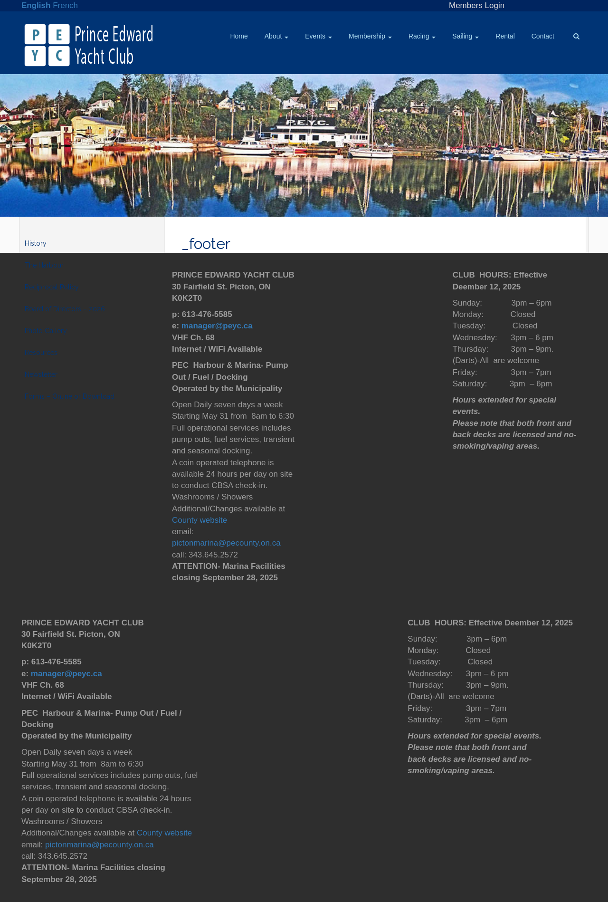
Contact (543, 36)
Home (238, 36)
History (36, 243)
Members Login (476, 5)
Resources (41, 352)
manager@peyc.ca (217, 325)
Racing (422, 36)
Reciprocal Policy (52, 287)
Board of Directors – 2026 (65, 309)
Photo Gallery (46, 331)
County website (199, 520)
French (65, 5)
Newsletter (41, 374)
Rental (504, 36)
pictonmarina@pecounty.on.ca (226, 542)
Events (318, 36)
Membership (370, 36)
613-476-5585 (207, 314)
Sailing (465, 36)
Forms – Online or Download (69, 396)
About (276, 36)
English (35, 5)
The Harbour (44, 265)
